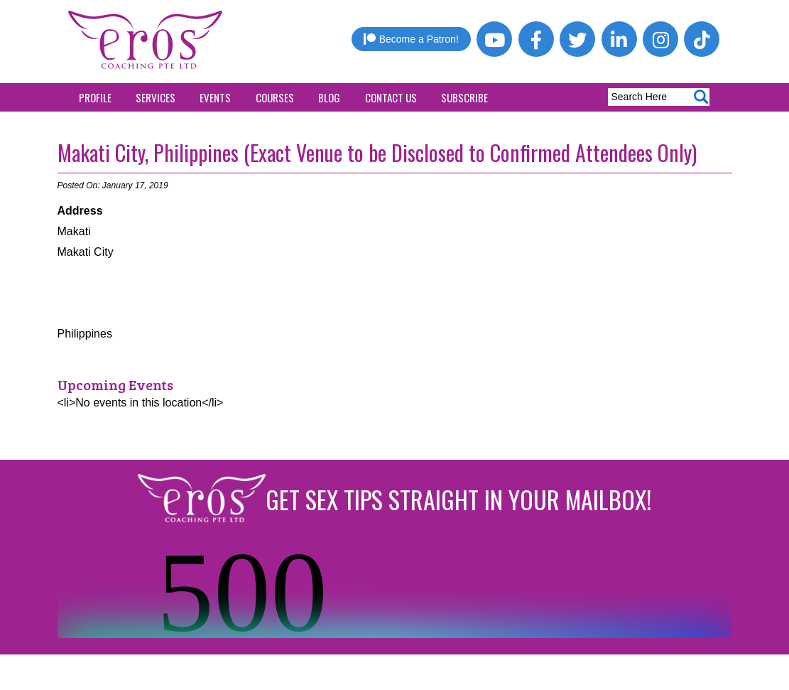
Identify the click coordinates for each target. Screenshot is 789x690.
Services (155, 97)
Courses (275, 97)
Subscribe (464, 97)
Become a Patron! (411, 39)
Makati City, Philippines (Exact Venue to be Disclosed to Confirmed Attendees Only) (377, 152)
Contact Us (391, 97)
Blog (329, 97)
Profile (95, 97)
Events (215, 97)
